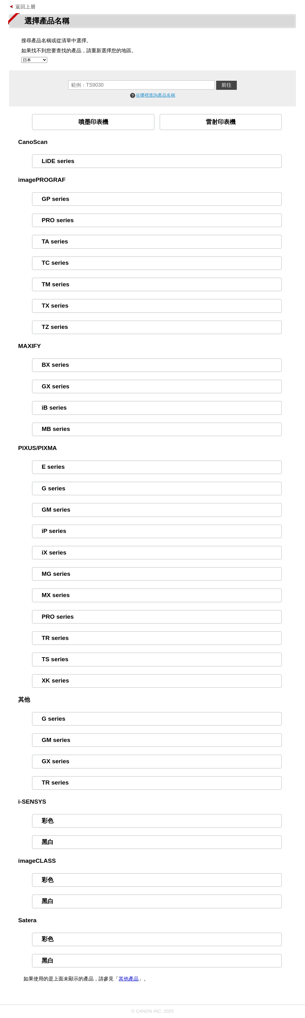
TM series (55, 284)
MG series (56, 573)
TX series (55, 305)
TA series (55, 241)
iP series (54, 531)
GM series (56, 509)
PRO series (58, 220)
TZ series (55, 327)
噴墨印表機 (93, 122)
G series (53, 488)
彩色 (47, 820)
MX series (56, 595)
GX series (55, 386)
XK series (55, 680)
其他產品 (129, 978)
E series (53, 466)
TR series (55, 638)
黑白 (47, 842)
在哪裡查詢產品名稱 (155, 95)
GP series (55, 199)
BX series (55, 364)
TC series (55, 262)
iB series (54, 407)
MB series (56, 429)
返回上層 (25, 6)
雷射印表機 (221, 122)
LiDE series (58, 161)
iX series (54, 552)
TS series (55, 659)
